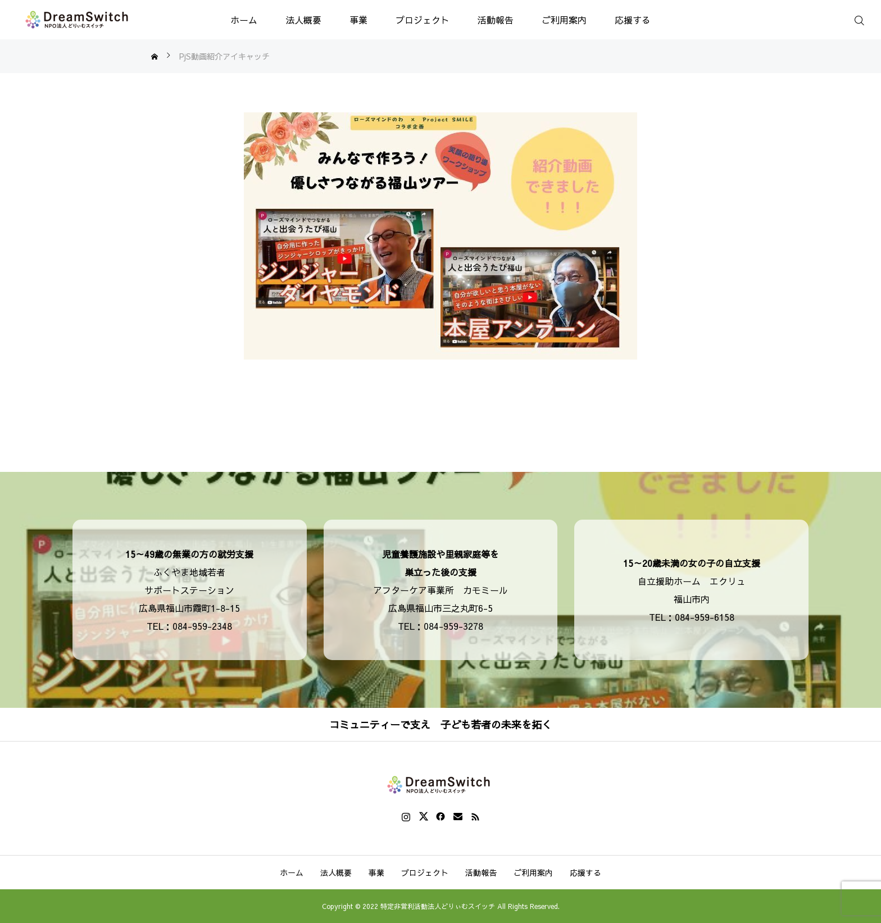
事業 (358, 19)
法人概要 (303, 19)
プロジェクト (422, 19)
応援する (633, 19)
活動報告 (496, 19)
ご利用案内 (564, 19)
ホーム (243, 19)
